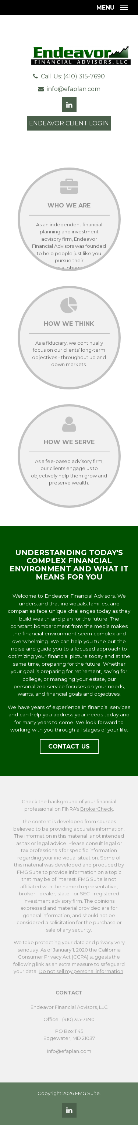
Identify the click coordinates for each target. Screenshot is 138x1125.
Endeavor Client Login (69, 123)
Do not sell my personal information (81, 971)
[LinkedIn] (69, 1110)
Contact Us (69, 746)
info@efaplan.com (73, 88)
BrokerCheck (96, 809)
